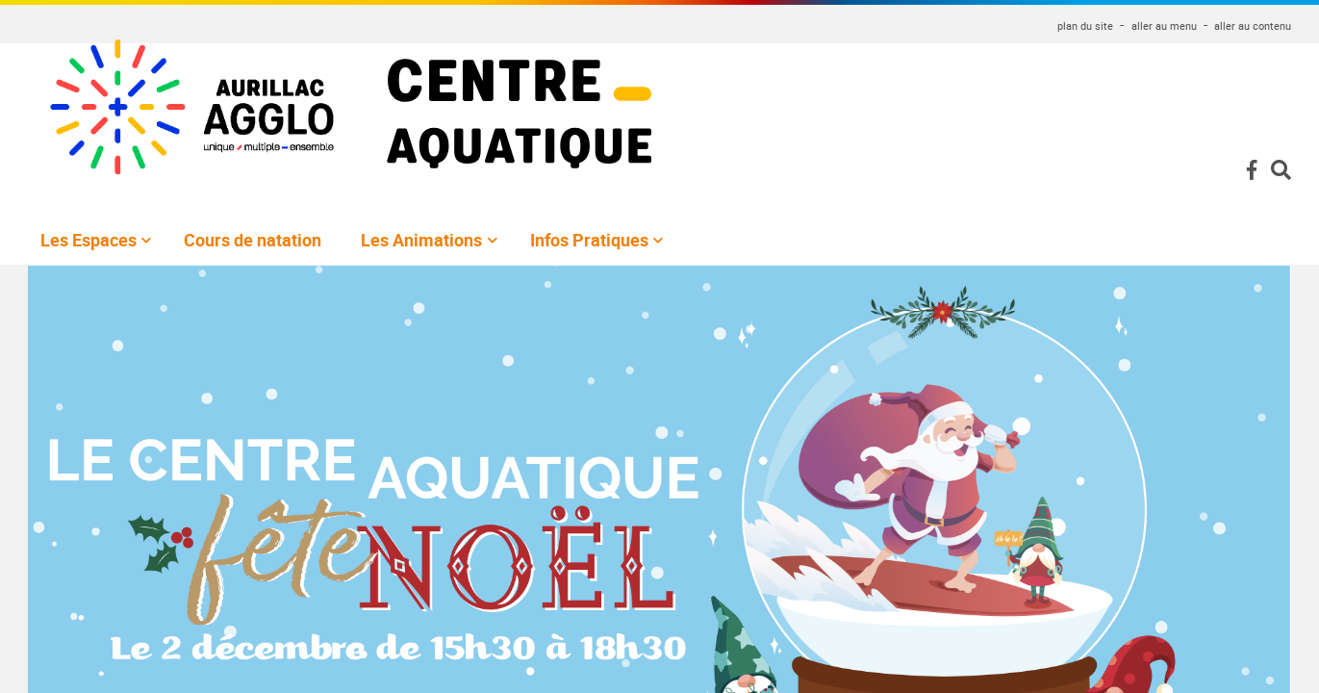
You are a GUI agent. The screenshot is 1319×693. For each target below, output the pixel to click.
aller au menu (1164, 25)
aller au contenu (1252, 25)
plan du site (1085, 25)
